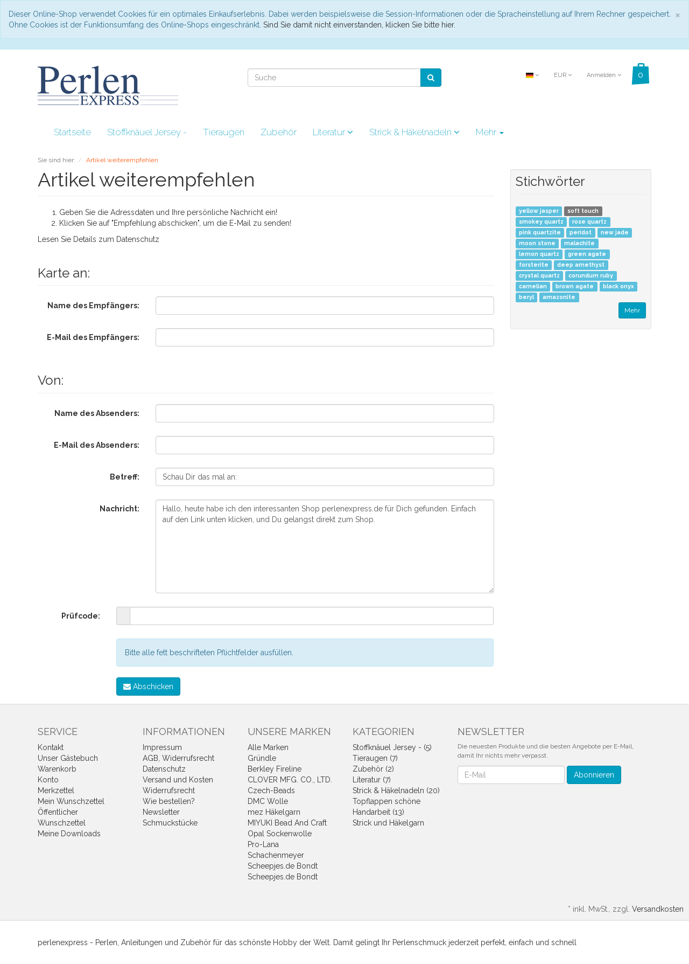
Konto (48, 779)
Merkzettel (56, 790)
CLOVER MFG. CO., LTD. (290, 779)
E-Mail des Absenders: (96, 445)
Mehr (490, 132)
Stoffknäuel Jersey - (147, 132)
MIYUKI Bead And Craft (287, 823)
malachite (579, 243)
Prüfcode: (80, 616)
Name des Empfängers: (93, 305)
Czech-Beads (271, 790)
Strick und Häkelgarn (388, 823)
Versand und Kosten (178, 779)
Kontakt (51, 747)
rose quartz (589, 222)
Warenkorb (57, 769)
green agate (587, 254)
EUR (563, 75)
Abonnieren (594, 775)
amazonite (559, 297)
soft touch (583, 211)
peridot (581, 233)
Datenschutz (137, 239)
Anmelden (604, 75)
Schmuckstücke (170, 823)
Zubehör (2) (373, 769)
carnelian (533, 286)
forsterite (534, 265)
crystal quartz (539, 276)
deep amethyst (580, 265)
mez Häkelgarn (274, 812)
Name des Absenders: (96, 413)
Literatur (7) (372, 779)
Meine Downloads (69, 833)
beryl (526, 297)
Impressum (162, 747)
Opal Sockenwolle (280, 833)
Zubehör (279, 132)
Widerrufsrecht (169, 790)
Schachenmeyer (276, 855)
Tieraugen (223, 132)
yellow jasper (539, 211)
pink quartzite (540, 233)
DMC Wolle (268, 801)
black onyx (618, 286)
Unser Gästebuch (68, 758)
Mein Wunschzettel (71, 801)
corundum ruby (590, 276)
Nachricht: (119, 508)
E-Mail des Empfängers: (93, 337)
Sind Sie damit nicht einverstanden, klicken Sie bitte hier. (359, 24)
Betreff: (124, 477)
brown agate (575, 286)
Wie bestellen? (169, 801)
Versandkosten (658, 909)
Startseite (72, 132)
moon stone (537, 243)
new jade (615, 233)
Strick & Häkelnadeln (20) (396, 790)
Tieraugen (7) (375, 758)
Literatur (333, 132)
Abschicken (148, 686)
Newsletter (161, 812)
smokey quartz (541, 222)
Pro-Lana (263, 844)
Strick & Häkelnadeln (414, 132)
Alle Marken (268, 747)
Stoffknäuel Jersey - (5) (392, 747)
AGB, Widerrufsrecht (178, 758)
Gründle (262, 758)
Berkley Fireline (274, 769)
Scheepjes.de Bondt (283, 866)
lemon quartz (539, 254)
